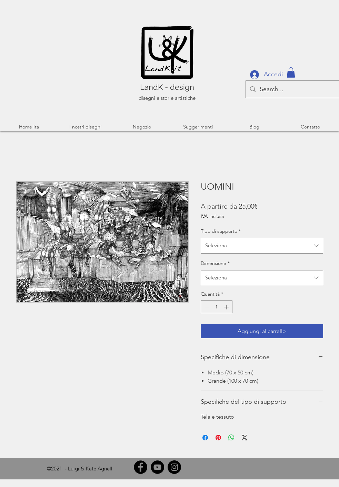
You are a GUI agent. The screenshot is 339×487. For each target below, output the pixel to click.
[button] (291, 72)
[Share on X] (244, 437)
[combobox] (262, 245)
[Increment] (227, 307)
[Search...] (292, 89)
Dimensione (215, 263)
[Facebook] (140, 467)
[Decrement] (206, 307)
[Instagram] (174, 467)
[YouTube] (157, 467)
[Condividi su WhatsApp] (231, 437)
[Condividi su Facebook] (205, 437)
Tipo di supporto (221, 231)
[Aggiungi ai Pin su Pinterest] (218, 437)
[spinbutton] (216, 307)
